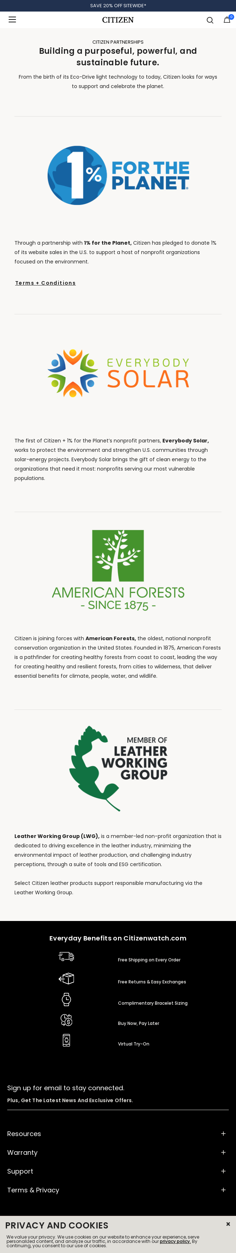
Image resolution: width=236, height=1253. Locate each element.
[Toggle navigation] (14, 20)
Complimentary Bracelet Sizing (153, 1003)
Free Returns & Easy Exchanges (152, 982)
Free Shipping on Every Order (149, 960)
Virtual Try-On (133, 1044)
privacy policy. (175, 1241)
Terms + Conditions (45, 283)
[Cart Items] (227, 21)
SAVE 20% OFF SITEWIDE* (118, 5)
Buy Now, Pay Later (138, 1023)
